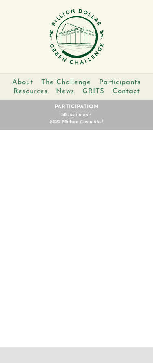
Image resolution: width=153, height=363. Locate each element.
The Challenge (66, 82)
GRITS (93, 91)
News (65, 91)
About (22, 82)
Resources (30, 91)
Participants (120, 82)
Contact (126, 91)
